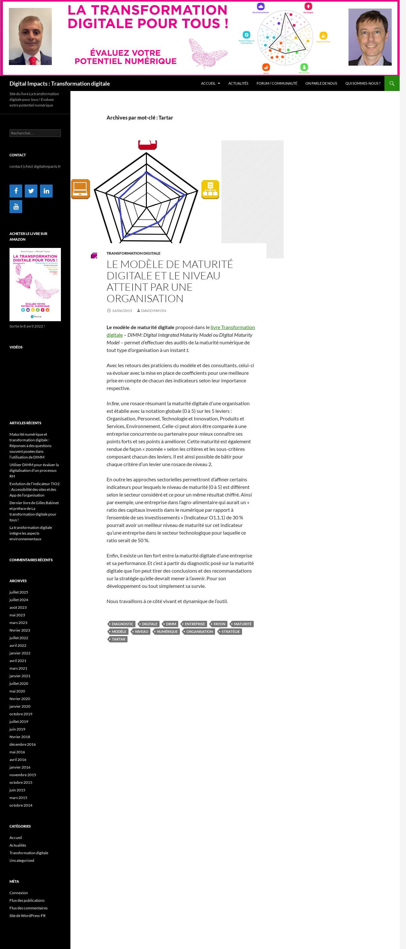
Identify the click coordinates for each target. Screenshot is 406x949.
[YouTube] (16, 206)
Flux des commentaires (29, 908)
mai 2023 (17, 615)
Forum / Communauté (277, 83)
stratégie (231, 631)
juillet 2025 (19, 592)
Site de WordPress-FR (28, 915)
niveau (141, 631)
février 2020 (20, 698)
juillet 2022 (19, 637)
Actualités (238, 83)
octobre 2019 (21, 714)
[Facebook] (16, 191)
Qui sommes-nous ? (362, 83)
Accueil (208, 83)
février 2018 (20, 736)
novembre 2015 (23, 774)
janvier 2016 (20, 767)
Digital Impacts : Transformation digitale (60, 83)
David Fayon (153, 310)
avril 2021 (18, 660)
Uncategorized (22, 860)
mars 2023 (18, 622)
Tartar (118, 639)
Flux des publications (27, 900)
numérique (167, 631)
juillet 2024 (19, 599)
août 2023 (18, 607)
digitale (149, 624)
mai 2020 (17, 691)
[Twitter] (31, 191)
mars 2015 (18, 797)
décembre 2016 (23, 744)
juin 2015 (17, 790)
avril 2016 (18, 759)
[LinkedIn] (46, 191)
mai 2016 (17, 752)
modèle (119, 631)
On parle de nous (321, 83)
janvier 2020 (20, 706)
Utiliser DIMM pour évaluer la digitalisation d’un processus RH (34, 470)
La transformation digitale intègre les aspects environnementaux (31, 533)
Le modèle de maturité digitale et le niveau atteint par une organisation (170, 281)
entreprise (195, 624)
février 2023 (20, 630)
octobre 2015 (21, 782)
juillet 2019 (19, 721)
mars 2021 (18, 668)
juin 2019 (17, 729)
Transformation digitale (133, 253)
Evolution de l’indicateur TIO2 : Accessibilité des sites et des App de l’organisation (35, 489)
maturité (243, 624)
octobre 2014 (21, 805)
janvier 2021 (20, 675)
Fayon (219, 624)
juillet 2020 (19, 683)
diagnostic (122, 624)
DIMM (171, 624)
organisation (200, 631)
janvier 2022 (20, 653)
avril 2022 (18, 645)
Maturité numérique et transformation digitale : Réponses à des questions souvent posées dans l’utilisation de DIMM (30, 445)
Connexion (19, 892)
